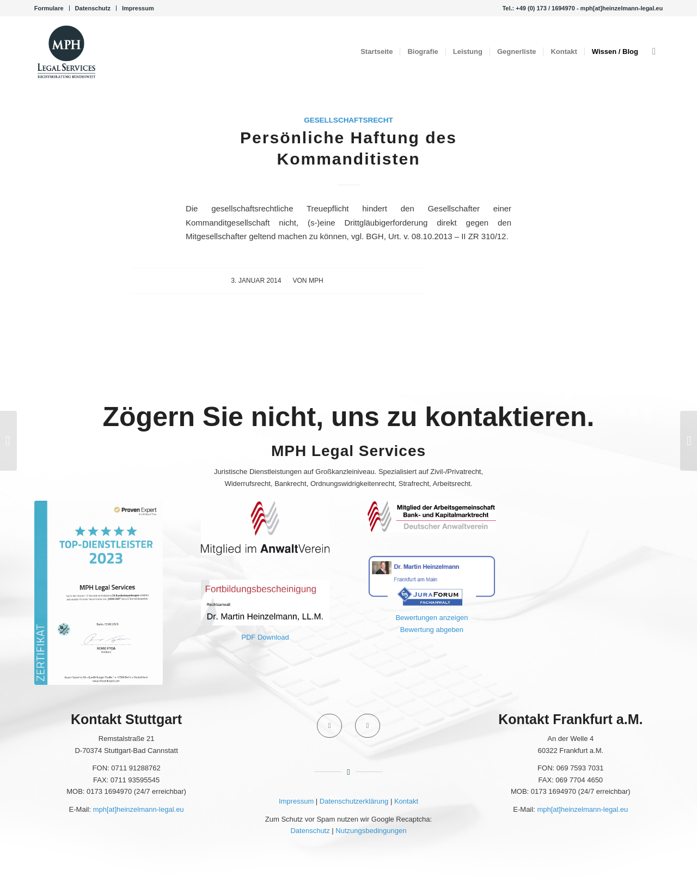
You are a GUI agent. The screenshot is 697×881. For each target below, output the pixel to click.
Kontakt (406, 801)
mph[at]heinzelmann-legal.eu (138, 809)
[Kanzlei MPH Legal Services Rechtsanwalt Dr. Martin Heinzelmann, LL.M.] (66, 51)
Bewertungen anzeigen (431, 617)
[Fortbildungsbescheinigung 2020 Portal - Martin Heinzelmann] (265, 602)
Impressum (138, 8)
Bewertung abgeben (431, 629)
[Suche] (654, 51)
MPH (316, 280)
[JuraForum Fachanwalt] (432, 580)
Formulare (49, 8)
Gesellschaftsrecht (348, 120)
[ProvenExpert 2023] (98, 593)
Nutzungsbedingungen (370, 831)
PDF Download (265, 637)
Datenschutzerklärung (354, 801)
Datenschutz (93, 8)
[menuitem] (52, 8)
